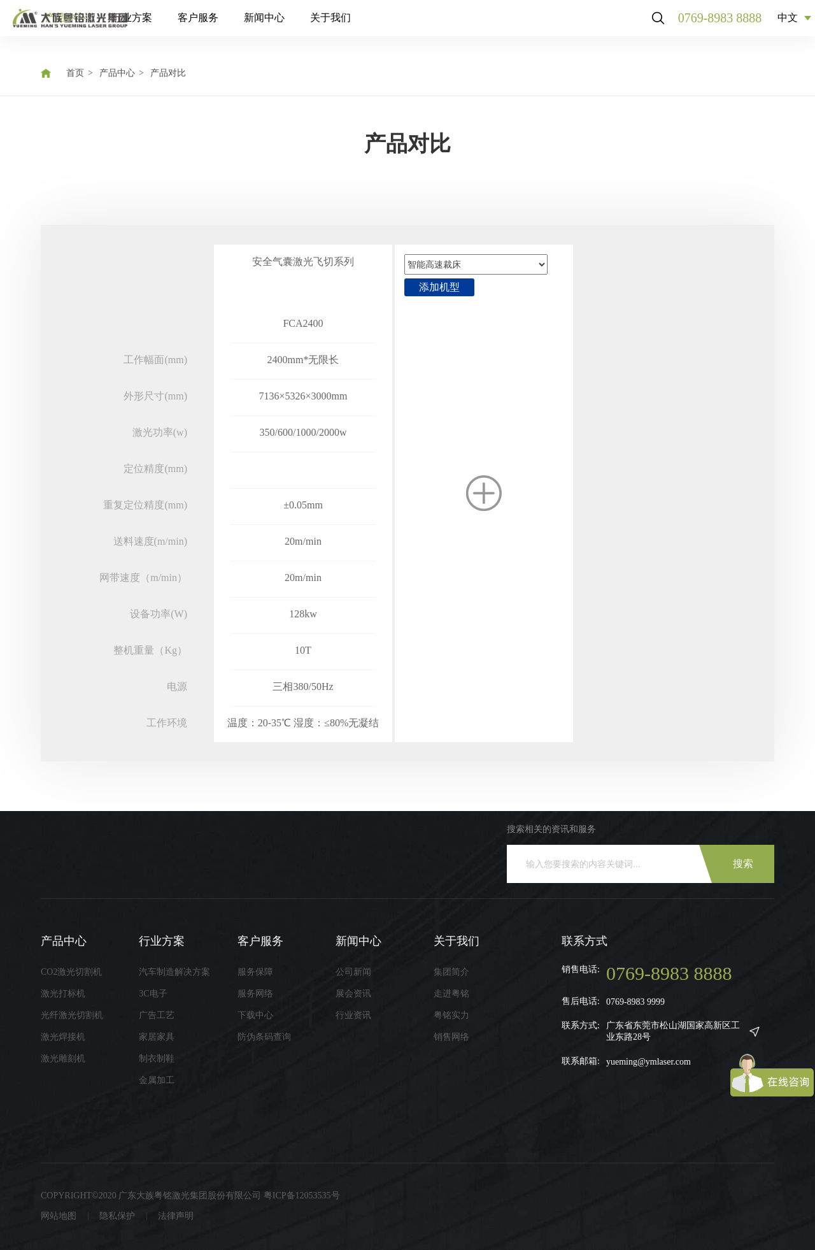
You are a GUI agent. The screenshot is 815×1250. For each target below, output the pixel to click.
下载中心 (255, 1015)
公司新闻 (353, 972)
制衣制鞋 (156, 1058)
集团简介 (451, 972)
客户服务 (305, 25)
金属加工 (156, 1080)
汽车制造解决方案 (174, 972)
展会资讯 (353, 993)
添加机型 (439, 287)
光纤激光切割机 (72, 1015)
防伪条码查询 (264, 1037)
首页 (75, 73)
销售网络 (451, 1037)
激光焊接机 (63, 1037)
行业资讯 (353, 1015)
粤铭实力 (451, 1015)
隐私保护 (117, 1216)
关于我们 (438, 25)
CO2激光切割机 (71, 972)
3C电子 (153, 993)
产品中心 (173, 25)
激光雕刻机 (63, 1058)
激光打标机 (63, 993)
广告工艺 (156, 1015)
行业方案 (239, 25)
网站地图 (58, 1216)
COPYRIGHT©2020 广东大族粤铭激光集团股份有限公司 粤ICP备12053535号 (190, 1195)
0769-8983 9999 (635, 1002)
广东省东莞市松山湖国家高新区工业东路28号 (673, 1031)
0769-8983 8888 (710, 25)
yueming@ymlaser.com (648, 1062)
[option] (303, 461)
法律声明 (176, 1216)
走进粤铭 (451, 993)
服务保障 (255, 972)
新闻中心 (371, 25)
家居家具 (156, 1037)
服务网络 (255, 993)
